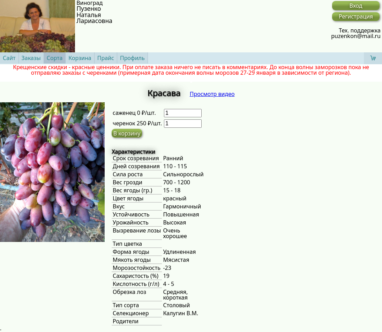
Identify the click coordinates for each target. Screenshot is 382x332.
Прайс (105, 58)
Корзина (79, 58)
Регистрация (356, 16)
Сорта (55, 58)
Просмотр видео (212, 94)
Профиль (132, 58)
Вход (355, 5)
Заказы (31, 58)
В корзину (127, 133)
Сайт (9, 58)
